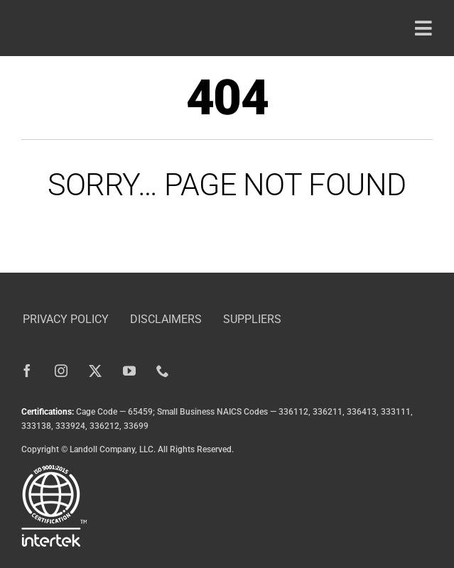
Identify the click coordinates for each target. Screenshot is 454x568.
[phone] (163, 370)
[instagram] (61, 370)
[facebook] (27, 370)
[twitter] (95, 370)
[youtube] (129, 370)
